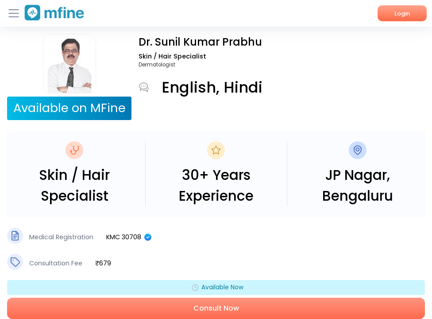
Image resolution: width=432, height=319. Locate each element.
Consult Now (216, 308)
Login (402, 13)
